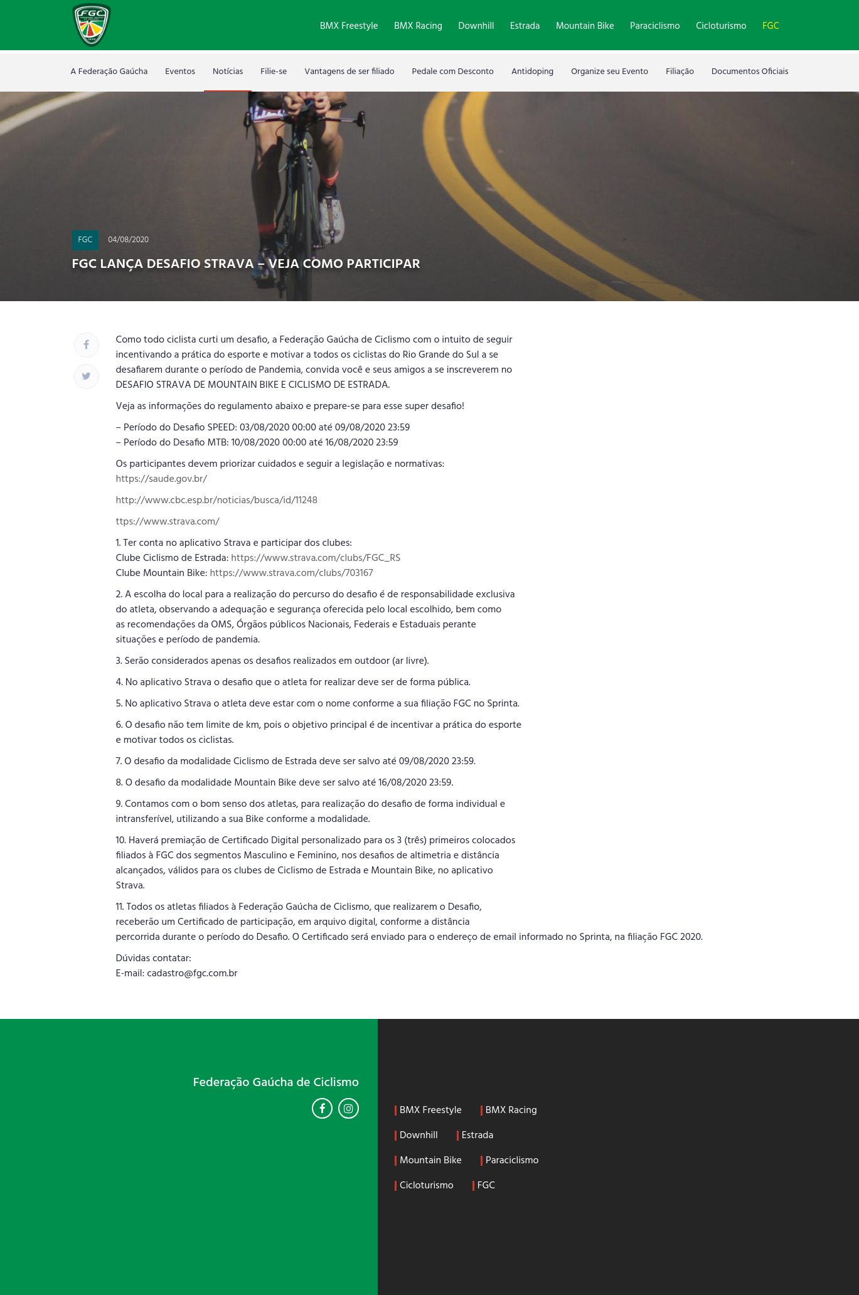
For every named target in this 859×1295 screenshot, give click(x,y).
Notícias (228, 72)
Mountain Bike (585, 26)
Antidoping (532, 72)
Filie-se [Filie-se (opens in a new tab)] (273, 72)
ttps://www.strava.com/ (168, 522)
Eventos (180, 72)
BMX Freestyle (349, 26)
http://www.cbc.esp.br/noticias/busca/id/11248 (217, 501)
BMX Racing (418, 26)
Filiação (680, 72)
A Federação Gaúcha (108, 72)
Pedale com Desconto (453, 72)
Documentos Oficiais (750, 72)
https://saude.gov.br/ (161, 479)
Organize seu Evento (609, 72)
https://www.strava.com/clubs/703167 (291, 573)
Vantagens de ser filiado (349, 72)
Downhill (476, 26)
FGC (770, 26)
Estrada (525, 26)
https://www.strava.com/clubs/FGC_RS (315, 558)
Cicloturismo (721, 26)
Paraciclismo (655, 26)
